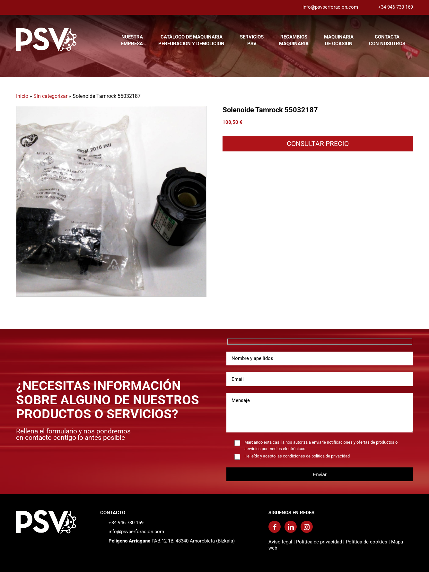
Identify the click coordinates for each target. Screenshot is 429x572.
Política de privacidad (319, 542)
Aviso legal (280, 542)
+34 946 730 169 (395, 7)
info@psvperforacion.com (330, 7)
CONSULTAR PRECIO (318, 144)
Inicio (22, 96)
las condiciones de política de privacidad (313, 456)
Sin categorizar (50, 96)
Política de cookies (366, 542)
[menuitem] (132, 39)
